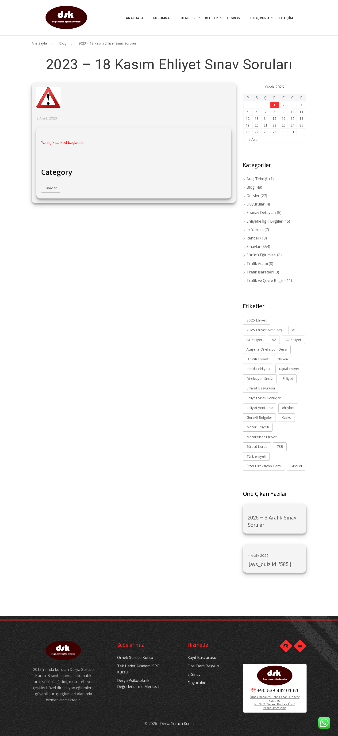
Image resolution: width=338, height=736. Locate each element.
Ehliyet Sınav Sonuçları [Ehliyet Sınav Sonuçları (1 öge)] (263, 398)
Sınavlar (51, 188)
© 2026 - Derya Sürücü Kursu (169, 723)
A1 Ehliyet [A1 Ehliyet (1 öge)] (254, 339)
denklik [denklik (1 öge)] (283, 359)
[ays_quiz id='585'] (269, 564)
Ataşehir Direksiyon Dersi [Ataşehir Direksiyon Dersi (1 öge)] (266, 349)
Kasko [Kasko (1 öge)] (286, 417)
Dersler (253, 195)
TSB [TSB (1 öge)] (280, 446)
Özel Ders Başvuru (204, 666)
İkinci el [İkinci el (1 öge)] (296, 465)
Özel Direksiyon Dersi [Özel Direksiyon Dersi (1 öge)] (263, 465)
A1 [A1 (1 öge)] (294, 329)
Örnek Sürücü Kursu (135, 657)
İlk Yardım (255, 229)
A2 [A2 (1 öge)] (274, 339)
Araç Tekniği (257, 178)
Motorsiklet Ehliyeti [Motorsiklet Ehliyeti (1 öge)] (261, 436)
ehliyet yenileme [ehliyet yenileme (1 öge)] (259, 407)
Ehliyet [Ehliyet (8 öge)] (287, 378)
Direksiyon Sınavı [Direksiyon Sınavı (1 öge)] (259, 378)
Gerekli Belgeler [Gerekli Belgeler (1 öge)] (259, 417)
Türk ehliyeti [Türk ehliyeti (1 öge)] (256, 456)
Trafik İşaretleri (260, 272)
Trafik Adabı (257, 263)
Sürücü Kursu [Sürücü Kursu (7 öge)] (256, 446)
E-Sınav (194, 674)
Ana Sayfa (39, 43)
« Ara (253, 139)
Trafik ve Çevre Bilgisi (265, 280)
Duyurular (255, 204)
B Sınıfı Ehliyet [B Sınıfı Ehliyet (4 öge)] (257, 359)
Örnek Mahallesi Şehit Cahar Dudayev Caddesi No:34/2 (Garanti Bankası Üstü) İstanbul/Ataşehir (275, 702)
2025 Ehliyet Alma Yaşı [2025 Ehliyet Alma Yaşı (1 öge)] (264, 329)
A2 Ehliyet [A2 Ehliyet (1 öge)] (293, 339)
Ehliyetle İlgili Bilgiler (264, 221)
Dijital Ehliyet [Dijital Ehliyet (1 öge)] (289, 368)
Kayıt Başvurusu (202, 657)
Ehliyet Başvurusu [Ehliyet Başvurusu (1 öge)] (260, 388)
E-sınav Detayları (261, 212)
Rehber (252, 238)
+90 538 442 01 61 (275, 690)
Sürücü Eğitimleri (261, 255)
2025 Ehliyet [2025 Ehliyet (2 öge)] (256, 320)
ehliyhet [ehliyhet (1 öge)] (288, 407)
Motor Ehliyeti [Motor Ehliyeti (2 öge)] (257, 427)
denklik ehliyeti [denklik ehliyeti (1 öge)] (258, 368)
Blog (62, 43)
